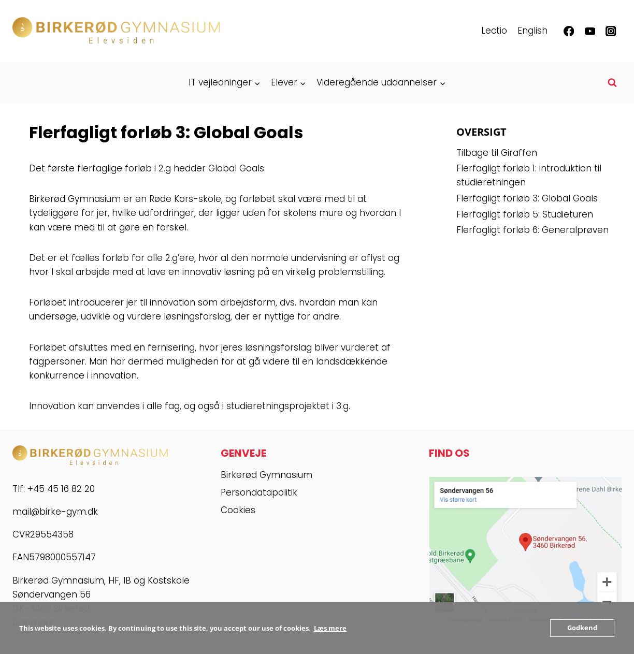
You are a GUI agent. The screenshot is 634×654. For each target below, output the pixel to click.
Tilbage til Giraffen (496, 153)
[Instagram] (611, 31)
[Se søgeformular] (612, 83)
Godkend (582, 628)
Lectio (494, 30)
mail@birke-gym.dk (55, 511)
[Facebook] (569, 31)
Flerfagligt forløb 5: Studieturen (524, 214)
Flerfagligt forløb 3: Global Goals (527, 198)
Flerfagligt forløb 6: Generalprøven (532, 230)
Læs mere (330, 628)
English (532, 30)
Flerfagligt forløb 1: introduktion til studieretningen (528, 175)
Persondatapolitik (259, 492)
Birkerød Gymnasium (266, 475)
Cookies (238, 510)
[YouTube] (589, 31)
